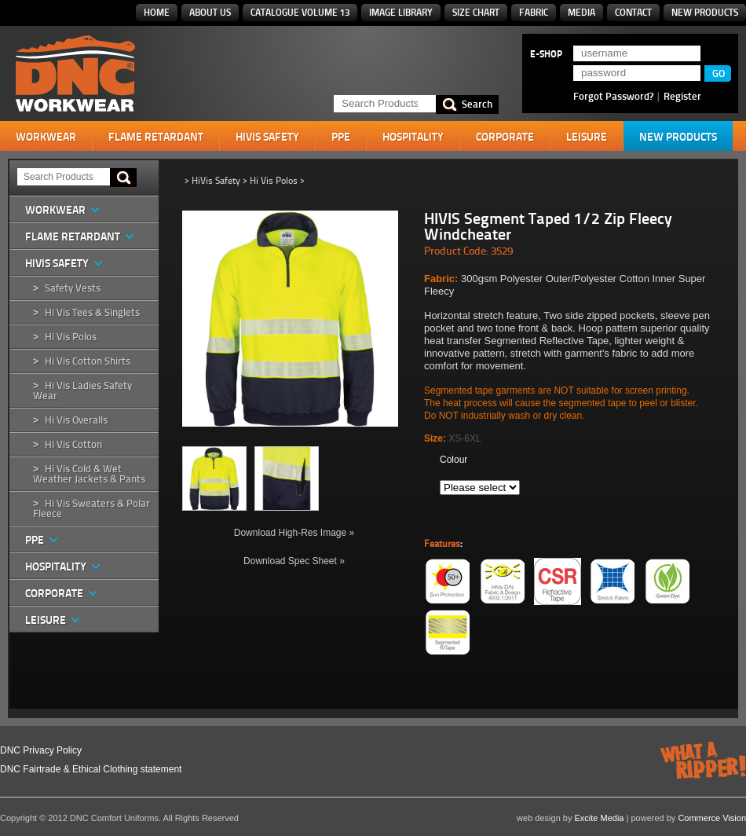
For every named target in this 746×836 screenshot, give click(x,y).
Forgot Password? (613, 96)
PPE (340, 136)
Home (157, 12)
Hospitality (413, 136)
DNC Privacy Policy (41, 750)
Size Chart (475, 12)
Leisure (586, 136)
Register (682, 96)
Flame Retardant (155, 136)
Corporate (505, 136)
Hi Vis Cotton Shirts (87, 361)
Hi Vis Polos (71, 337)
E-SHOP (546, 54)
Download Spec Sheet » (294, 561)
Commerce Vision (712, 818)
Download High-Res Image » (294, 532)
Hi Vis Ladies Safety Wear (82, 391)
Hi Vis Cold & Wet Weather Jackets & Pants (89, 474)
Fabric (533, 12)
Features (442, 543)
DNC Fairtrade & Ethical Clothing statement (90, 769)
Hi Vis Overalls (76, 420)
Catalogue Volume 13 (299, 12)
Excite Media (599, 818)
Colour (453, 459)
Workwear (46, 136)
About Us (210, 12)
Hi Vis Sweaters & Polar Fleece (91, 508)
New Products (704, 12)
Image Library (401, 12)
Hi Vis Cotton (73, 444)
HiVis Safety (267, 136)
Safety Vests (73, 288)
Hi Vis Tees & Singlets (92, 312)
